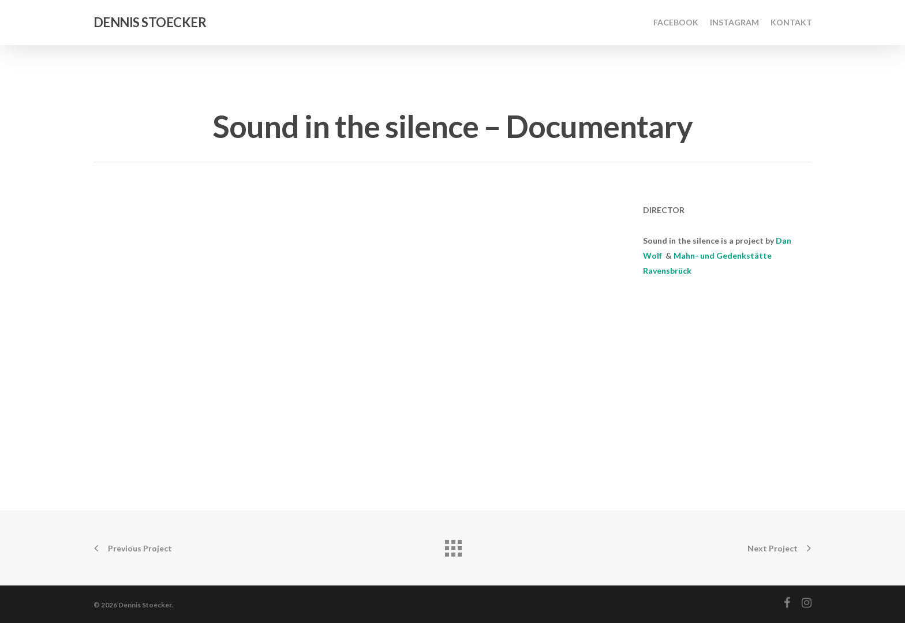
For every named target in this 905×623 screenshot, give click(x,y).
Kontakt (791, 22)
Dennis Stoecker (150, 22)
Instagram (734, 22)
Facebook (675, 22)
